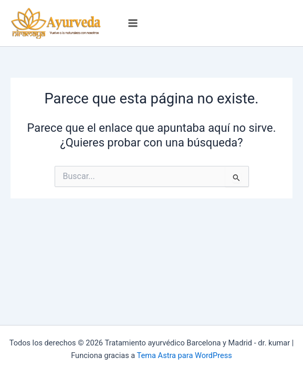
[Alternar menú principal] (133, 23)
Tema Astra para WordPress (184, 355)
